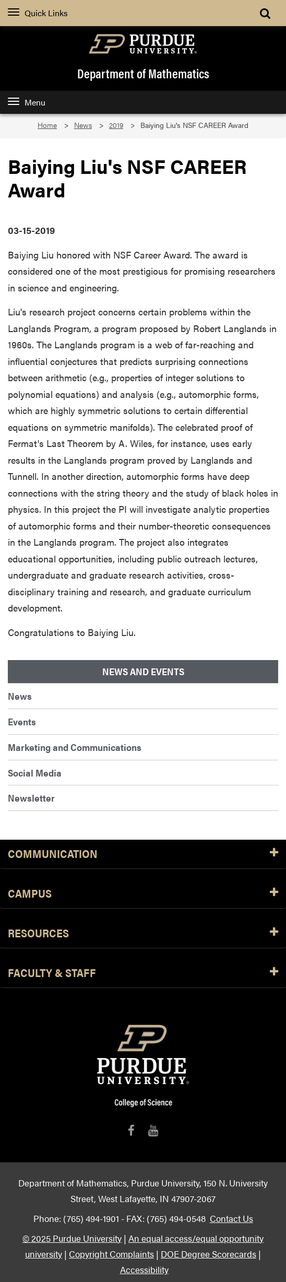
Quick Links (38, 13)
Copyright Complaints (111, 1253)
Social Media (35, 772)
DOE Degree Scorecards (208, 1253)
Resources (143, 933)
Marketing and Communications (74, 747)
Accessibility (144, 1269)
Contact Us (231, 1218)
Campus (143, 893)
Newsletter (31, 797)
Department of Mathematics (143, 73)
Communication (143, 854)
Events (22, 721)
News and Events (143, 671)
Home (47, 125)
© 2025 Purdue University (72, 1237)
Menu (26, 102)
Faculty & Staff (143, 973)
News (83, 125)
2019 (116, 125)
